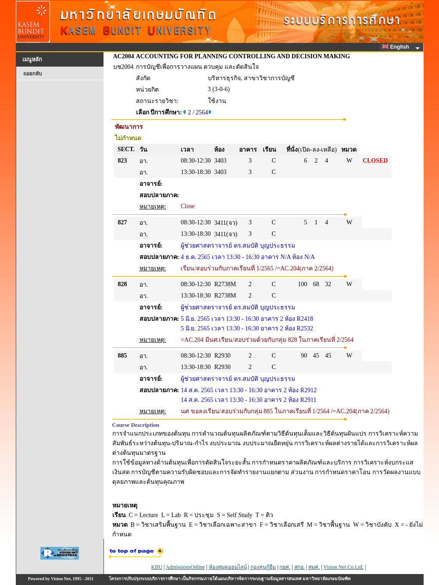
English (397, 47)
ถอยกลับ (32, 73)
